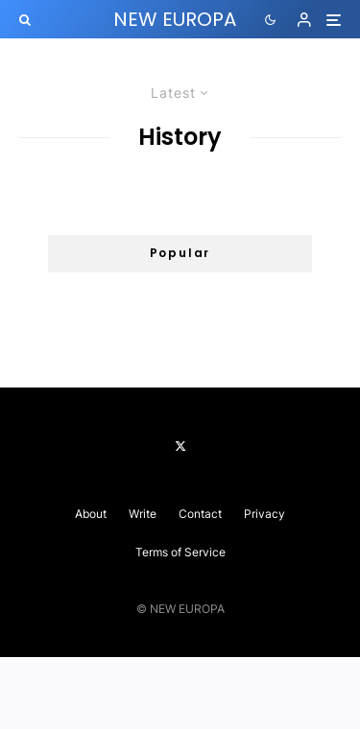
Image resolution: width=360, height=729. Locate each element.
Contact (200, 513)
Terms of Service (180, 552)
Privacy (264, 513)
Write (142, 513)
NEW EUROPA (174, 19)
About (91, 513)
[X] (180, 446)
